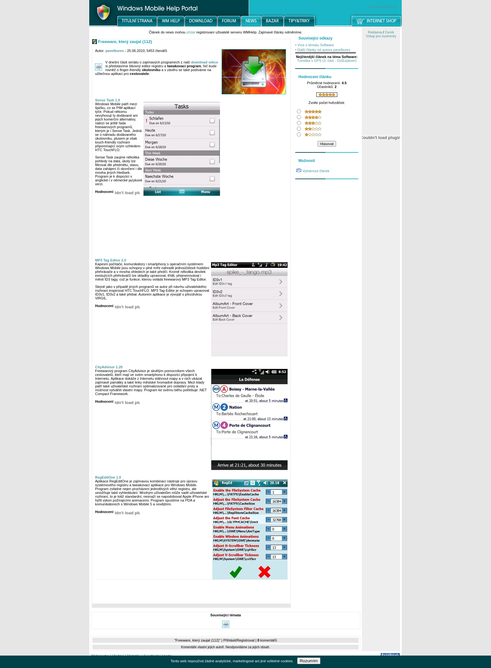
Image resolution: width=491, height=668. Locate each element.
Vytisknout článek (315, 171)
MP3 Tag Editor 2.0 (110, 260)
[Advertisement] (191, 593)
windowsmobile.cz (383, 7)
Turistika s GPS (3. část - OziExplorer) (326, 60)
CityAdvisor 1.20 (108, 367)
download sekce (204, 62)
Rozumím (309, 660)
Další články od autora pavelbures (323, 50)
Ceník (389, 32)
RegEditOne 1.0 (108, 477)
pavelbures (115, 51)
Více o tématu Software (315, 45)
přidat (191, 32)
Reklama (375, 32)
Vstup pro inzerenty (381, 36)
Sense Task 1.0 (107, 100)
